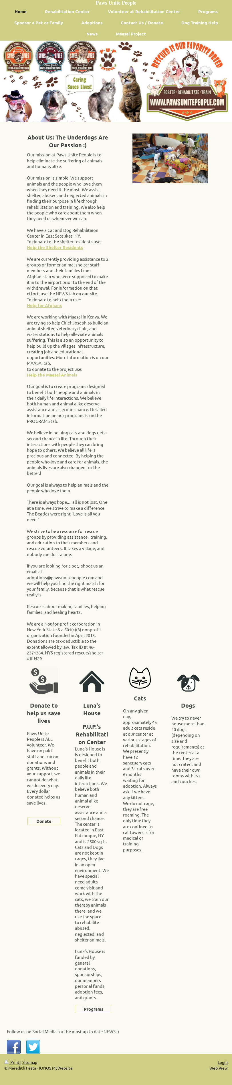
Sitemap (29, 1062)
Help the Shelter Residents (55, 247)
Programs (93, 1009)
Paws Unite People (116, 3)
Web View (218, 1067)
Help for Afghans (44, 305)
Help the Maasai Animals (52, 375)
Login (223, 1062)
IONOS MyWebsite (56, 1067)
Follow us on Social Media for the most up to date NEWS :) (63, 1031)
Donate (43, 821)
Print (12, 1062)
